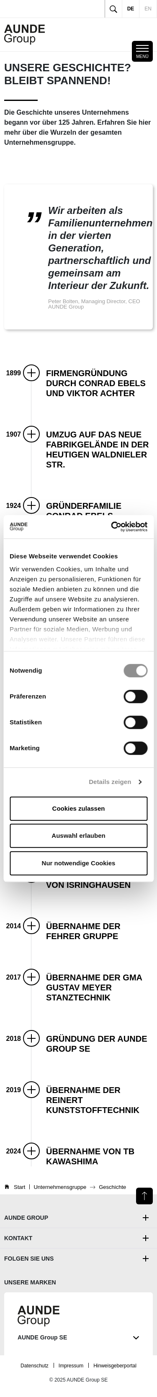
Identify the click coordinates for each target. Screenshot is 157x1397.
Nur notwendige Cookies (79, 863)
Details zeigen (110, 781)
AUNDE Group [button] (26, 1217)
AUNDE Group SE (78, 1337)
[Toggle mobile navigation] (142, 51)
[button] (99, 382)
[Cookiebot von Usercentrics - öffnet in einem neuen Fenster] (111, 526)
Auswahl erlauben (78, 835)
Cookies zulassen (78, 808)
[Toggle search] (113, 9)
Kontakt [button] (18, 1238)
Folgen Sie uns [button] (29, 1258)
